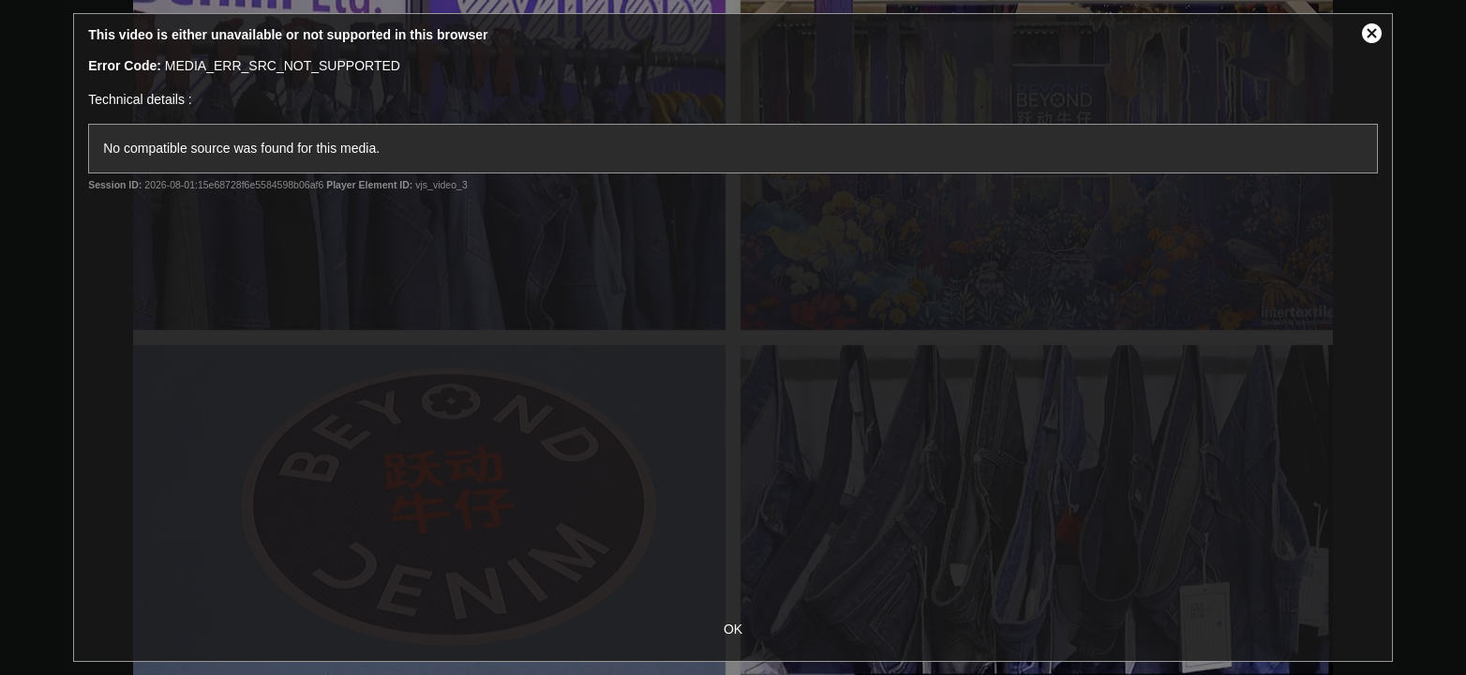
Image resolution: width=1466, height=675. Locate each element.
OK (733, 629)
